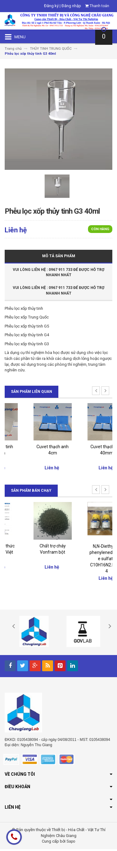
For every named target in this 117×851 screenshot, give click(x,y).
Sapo (70, 843)
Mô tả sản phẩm (58, 256)
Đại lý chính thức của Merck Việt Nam (32, 554)
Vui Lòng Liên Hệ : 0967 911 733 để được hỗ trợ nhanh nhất (58, 272)
